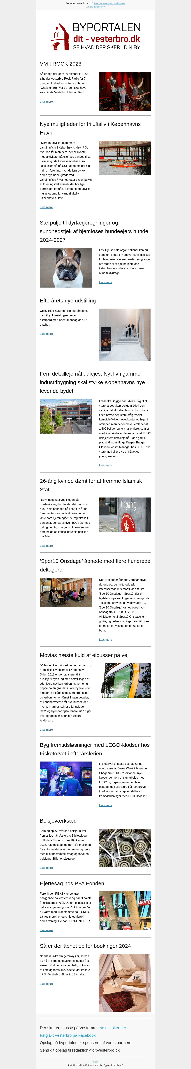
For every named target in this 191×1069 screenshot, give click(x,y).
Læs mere (46, 101)
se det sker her (113, 1028)
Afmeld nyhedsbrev (95, 7)
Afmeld (95, 1062)
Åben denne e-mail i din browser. (109, 3)
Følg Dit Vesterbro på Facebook (68, 1035)
